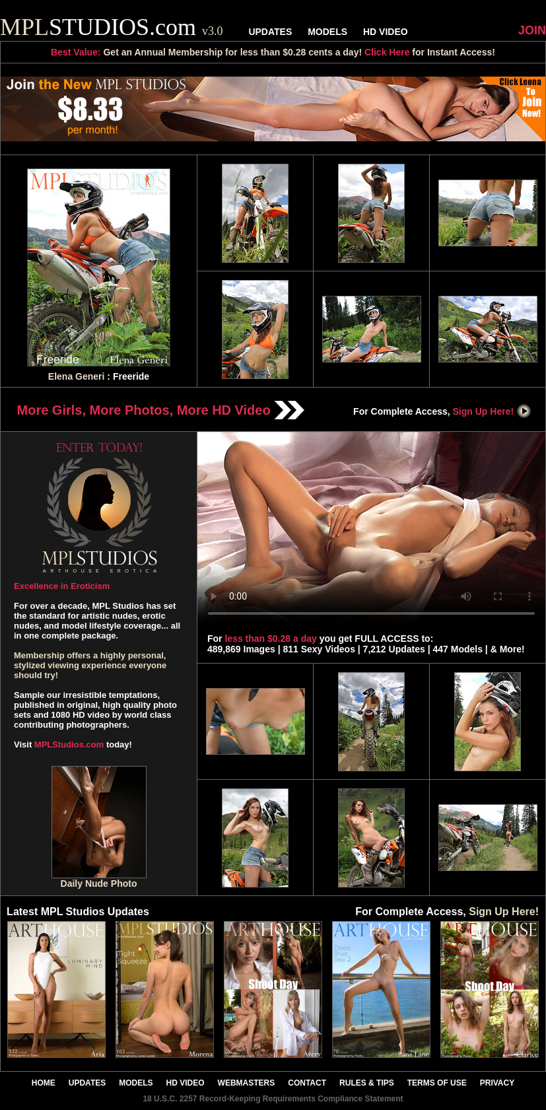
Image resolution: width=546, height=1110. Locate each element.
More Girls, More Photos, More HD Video (161, 410)
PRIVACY (497, 1083)
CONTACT (307, 1083)
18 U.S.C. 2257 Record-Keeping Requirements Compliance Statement (273, 1098)
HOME (43, 1083)
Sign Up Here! (492, 411)
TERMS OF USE (437, 1083)
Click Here (386, 52)
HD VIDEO (385, 31)
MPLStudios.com (69, 744)
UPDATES (270, 31)
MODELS (327, 31)
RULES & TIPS (366, 1083)
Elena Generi (76, 376)
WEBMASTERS (246, 1083)
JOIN (532, 30)
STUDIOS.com (111, 27)
